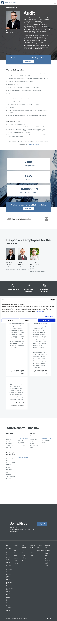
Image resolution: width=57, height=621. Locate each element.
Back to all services (11, 7)
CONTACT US (29, 61)
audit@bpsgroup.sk (33, 144)
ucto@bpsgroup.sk (23, 457)
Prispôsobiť (28, 320)
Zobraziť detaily (49, 316)
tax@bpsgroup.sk (46, 438)
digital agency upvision (17, 618)
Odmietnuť (10, 320)
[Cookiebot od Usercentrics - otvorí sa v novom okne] (49, 300)
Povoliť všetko (46, 320)
